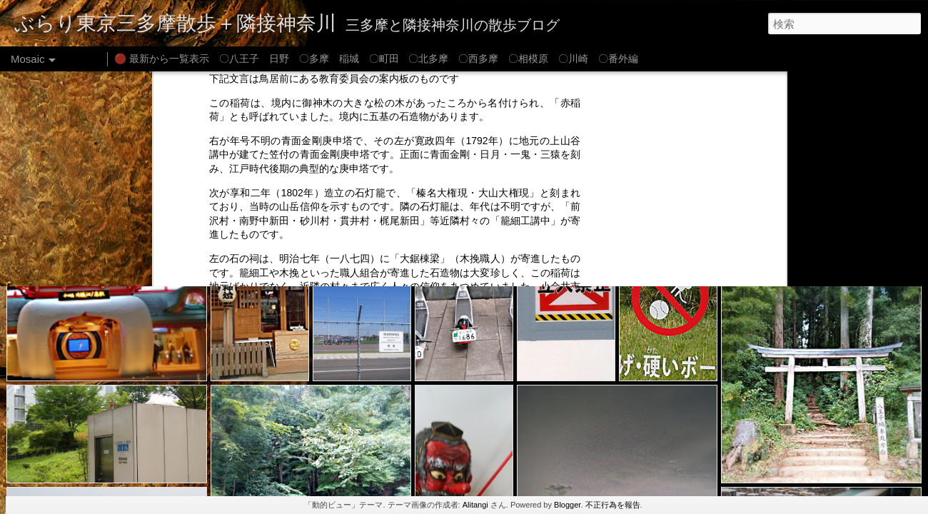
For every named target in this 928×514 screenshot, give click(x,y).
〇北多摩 (428, 58)
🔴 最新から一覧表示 (161, 58)
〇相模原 (528, 58)
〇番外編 (618, 58)
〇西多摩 (478, 58)
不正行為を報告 (612, 504)
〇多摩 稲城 (329, 58)
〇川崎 (573, 58)
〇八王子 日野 (254, 58)
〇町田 (384, 58)
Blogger (567, 504)
